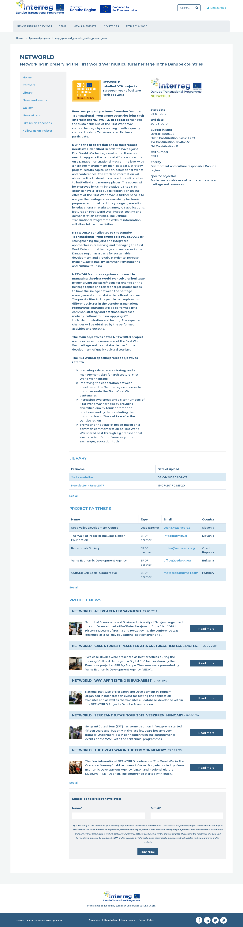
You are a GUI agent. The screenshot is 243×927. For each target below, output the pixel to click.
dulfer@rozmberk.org (179, 548)
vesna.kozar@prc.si (177, 527)
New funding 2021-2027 (34, 26)
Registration (111, 920)
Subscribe (147, 852)
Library (27, 92)
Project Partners (90, 508)
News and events (35, 100)
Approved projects (39, 38)
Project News (85, 599)
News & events (85, 26)
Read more (206, 628)
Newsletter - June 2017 (87, 485)
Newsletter (94, 920)
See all (73, 495)
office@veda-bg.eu (177, 560)
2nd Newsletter (82, 477)
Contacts (111, 26)
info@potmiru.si (175, 535)
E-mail (155, 808)
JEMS (63, 26)
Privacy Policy (146, 920)
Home (19, 38)
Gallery (28, 107)
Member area (216, 7)
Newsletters (31, 115)
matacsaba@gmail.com (181, 572)
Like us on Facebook (37, 123)
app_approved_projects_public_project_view (81, 38)
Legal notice (128, 920)
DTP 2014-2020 (137, 26)
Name (76, 808)
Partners (29, 85)
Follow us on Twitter (37, 130)
